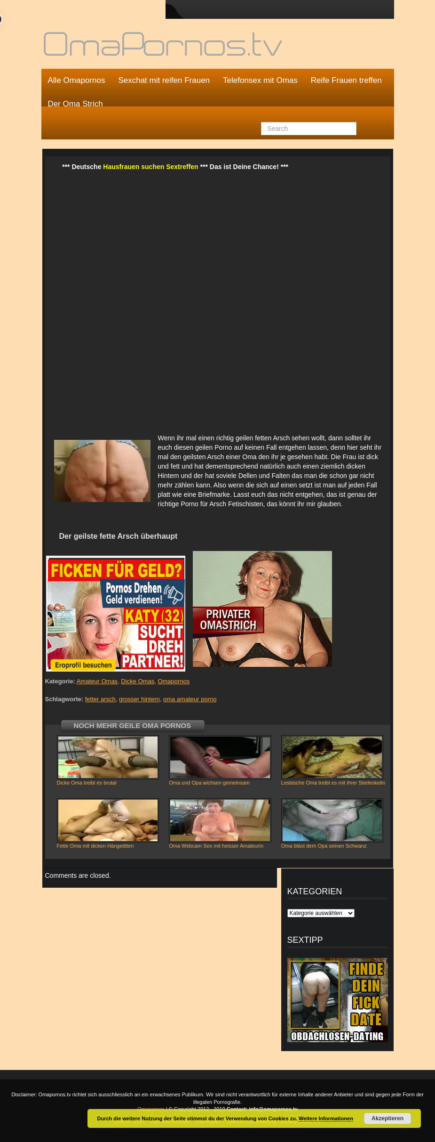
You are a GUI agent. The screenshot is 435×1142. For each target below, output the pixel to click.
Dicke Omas (137, 681)
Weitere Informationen (326, 1118)
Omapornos (174, 681)
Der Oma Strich (75, 103)
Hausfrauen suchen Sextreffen (150, 166)
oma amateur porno (189, 699)
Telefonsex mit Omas (260, 80)
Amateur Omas (97, 681)
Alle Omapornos (76, 80)
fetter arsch (100, 699)
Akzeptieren (387, 1118)
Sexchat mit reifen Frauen (164, 80)
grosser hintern (139, 699)
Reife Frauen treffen (346, 80)
